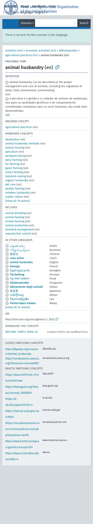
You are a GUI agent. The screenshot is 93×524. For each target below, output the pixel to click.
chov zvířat (17, 258)
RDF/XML (10, 332)
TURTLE (21, 332)
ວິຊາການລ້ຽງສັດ (19, 299)
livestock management (19, 229)
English (40, 12)
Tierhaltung (17, 274)
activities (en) (14, 50)
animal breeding (15, 213)
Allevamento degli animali (26, 287)
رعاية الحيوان (17, 246)
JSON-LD (32, 332)
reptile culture (14, 196)
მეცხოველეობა (20, 270)
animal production (16, 225)
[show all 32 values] (17, 307)
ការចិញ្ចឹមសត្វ (17, 295)
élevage (15, 266)
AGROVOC (10, 6)
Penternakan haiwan (23, 303)
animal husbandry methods (22, 143)
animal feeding (14, 217)
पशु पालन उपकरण (19, 278)
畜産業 (14, 291)
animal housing (14, 221)
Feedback (39, 6)
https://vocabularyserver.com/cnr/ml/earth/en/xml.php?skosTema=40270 (22, 429)
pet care (10, 184)
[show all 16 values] (17, 201)
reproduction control (18, 233)
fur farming (12, 164)
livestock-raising (15, 176)
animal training (14, 147)
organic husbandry (16, 180)
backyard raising (15, 156)
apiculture (11, 151)
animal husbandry (21, 262)
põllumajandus (68, 50)
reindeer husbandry (17, 192)
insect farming (14, 172)
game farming (14, 168)
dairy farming (13, 160)
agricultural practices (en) (21, 55)
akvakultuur (12, 139)
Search (84, 23)
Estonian (26, 23)
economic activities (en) (41, 50)
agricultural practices (18, 127)
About (25, 6)
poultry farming (14, 188)
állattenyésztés (19, 282)
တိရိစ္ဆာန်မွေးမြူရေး (20, 250)
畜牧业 (14, 254)
